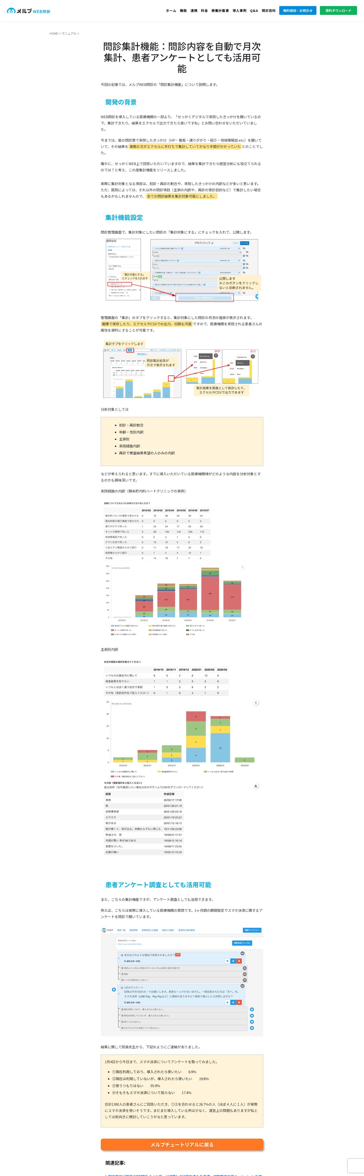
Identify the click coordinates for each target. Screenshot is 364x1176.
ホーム (171, 10)
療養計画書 (220, 10)
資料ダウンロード (338, 10)
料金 (204, 10)
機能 (183, 10)
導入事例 (240, 10)
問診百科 (269, 10)
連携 (194, 10)
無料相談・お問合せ (297, 10)
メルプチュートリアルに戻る (182, 1144)
